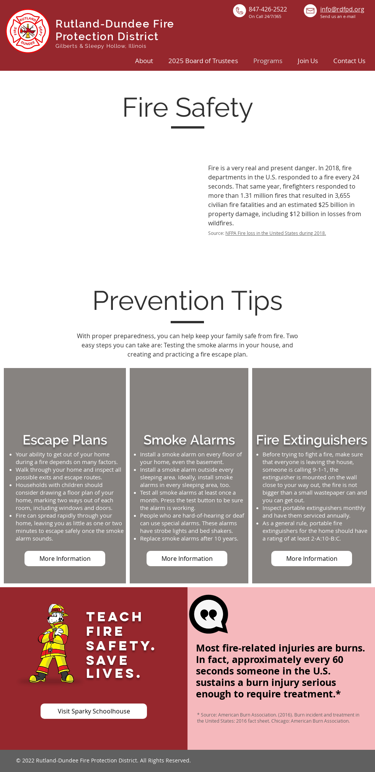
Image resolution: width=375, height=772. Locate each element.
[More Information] (64, 558)
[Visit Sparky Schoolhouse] (94, 711)
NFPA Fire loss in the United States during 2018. (275, 233)
